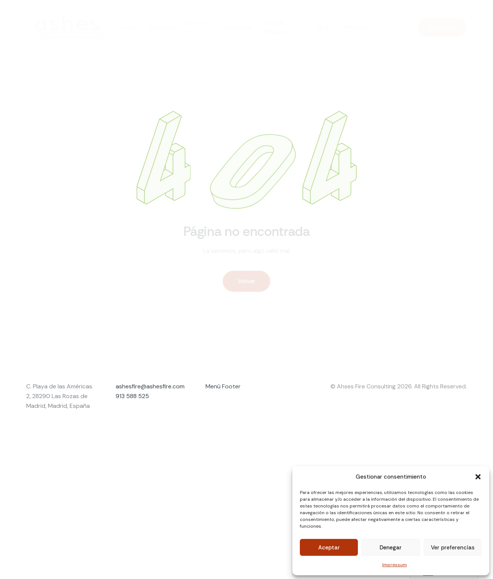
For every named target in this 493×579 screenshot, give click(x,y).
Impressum (394, 565)
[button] (478, 477)
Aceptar (329, 547)
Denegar (391, 547)
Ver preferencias (453, 547)
